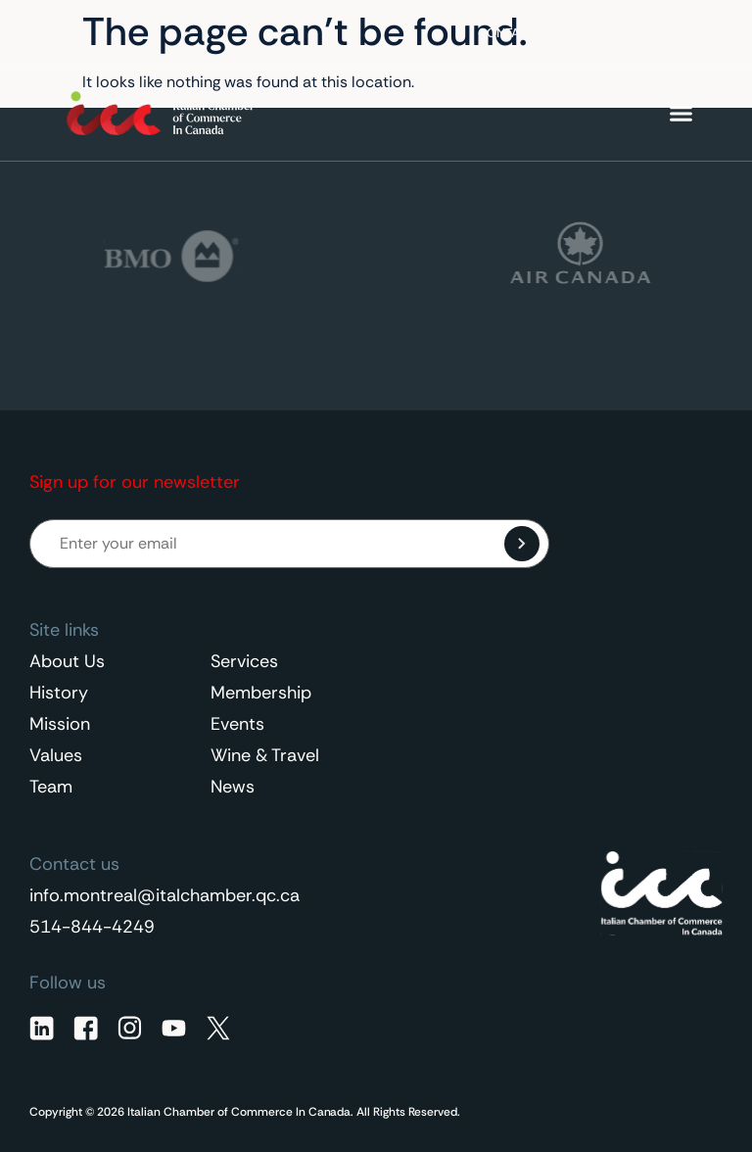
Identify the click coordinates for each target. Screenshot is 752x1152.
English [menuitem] (633, 32)
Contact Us (516, 32)
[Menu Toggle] (681, 113)
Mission (59, 724)
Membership (261, 692)
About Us (67, 661)
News (233, 786)
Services (244, 661)
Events (237, 724)
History (58, 692)
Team (50, 786)
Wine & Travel (265, 755)
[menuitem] (643, 32)
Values (55, 755)
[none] (643, 32)
